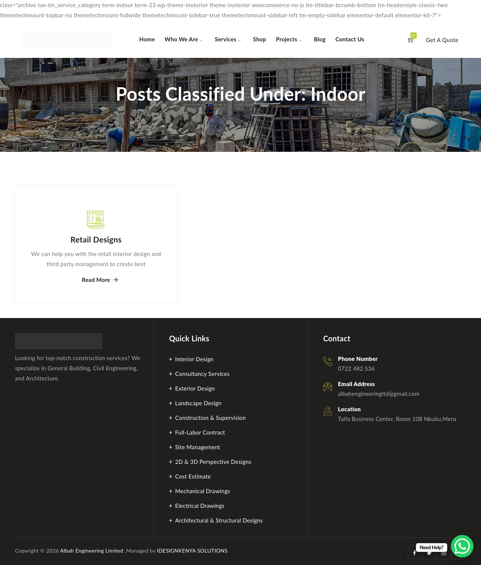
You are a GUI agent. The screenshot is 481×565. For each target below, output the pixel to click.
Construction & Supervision (210, 417)
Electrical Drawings (199, 505)
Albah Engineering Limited (91, 550)
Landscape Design (198, 403)
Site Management (197, 447)
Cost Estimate (193, 476)
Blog (319, 39)
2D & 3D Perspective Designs (213, 461)
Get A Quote (442, 39)
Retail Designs (96, 239)
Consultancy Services (202, 373)
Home (147, 39)
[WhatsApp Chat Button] (462, 546)
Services (226, 39)
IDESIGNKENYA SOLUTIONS (192, 550)
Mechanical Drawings (202, 491)
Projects (286, 39)
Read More (96, 280)
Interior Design (194, 359)
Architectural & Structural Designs (219, 520)
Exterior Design (195, 388)
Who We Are (181, 39)
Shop (259, 39)
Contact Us (349, 39)
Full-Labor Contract (200, 432)
